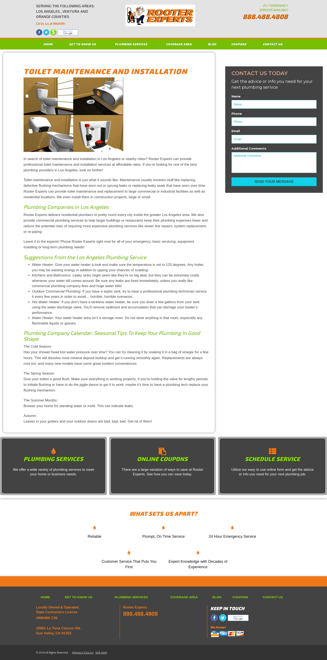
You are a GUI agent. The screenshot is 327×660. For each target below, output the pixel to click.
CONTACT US (273, 44)
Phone (238, 114)
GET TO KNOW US (82, 44)
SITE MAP (101, 652)
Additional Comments (248, 148)
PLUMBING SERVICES (131, 44)
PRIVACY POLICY (83, 652)
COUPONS (239, 44)
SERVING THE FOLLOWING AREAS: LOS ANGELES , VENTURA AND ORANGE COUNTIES (65, 15)
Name (237, 96)
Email (237, 131)
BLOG (212, 44)
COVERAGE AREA (179, 44)
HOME (48, 44)
